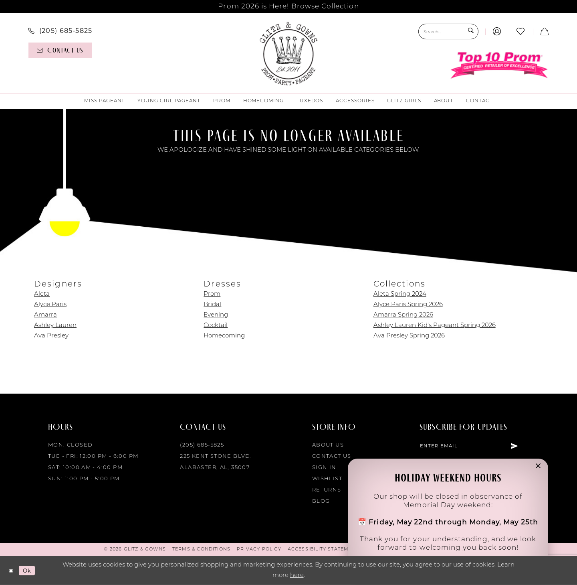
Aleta (42, 294)
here (297, 576)
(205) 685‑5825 (202, 445)
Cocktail (216, 326)
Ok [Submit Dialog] (30, 570)
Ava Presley (51, 336)
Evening (216, 315)
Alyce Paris (50, 305)
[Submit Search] (470, 31)
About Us (328, 445)
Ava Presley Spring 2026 (409, 336)
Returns (326, 490)
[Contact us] (60, 50)
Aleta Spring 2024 (399, 294)
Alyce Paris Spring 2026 (408, 305)
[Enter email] (475, 446)
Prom (212, 294)
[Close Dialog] (12, 571)
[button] (497, 31)
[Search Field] (448, 31)
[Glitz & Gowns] (289, 53)
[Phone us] (60, 30)
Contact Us (331, 456)
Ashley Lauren (55, 326)
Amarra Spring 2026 (403, 315)
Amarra (45, 315)
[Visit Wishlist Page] (521, 31)
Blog (321, 501)
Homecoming (224, 336)
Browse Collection (325, 6)
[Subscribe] (527, 446)
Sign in (324, 467)
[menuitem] (60, 30)
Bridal (212, 305)
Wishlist (327, 478)
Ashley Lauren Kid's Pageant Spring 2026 (434, 326)
